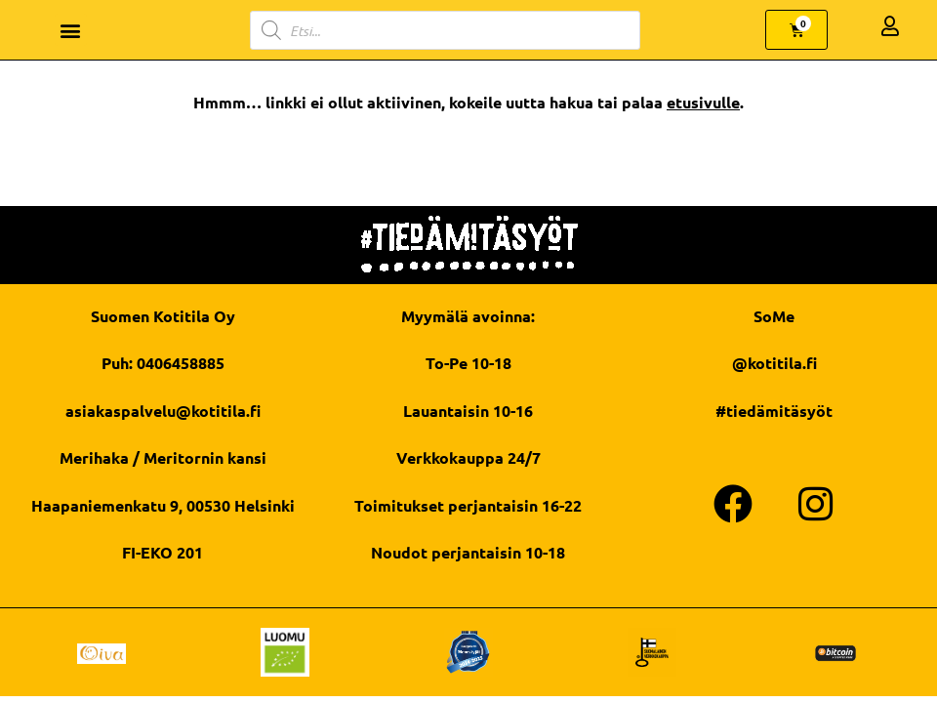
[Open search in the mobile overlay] (445, 30)
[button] (71, 30)
